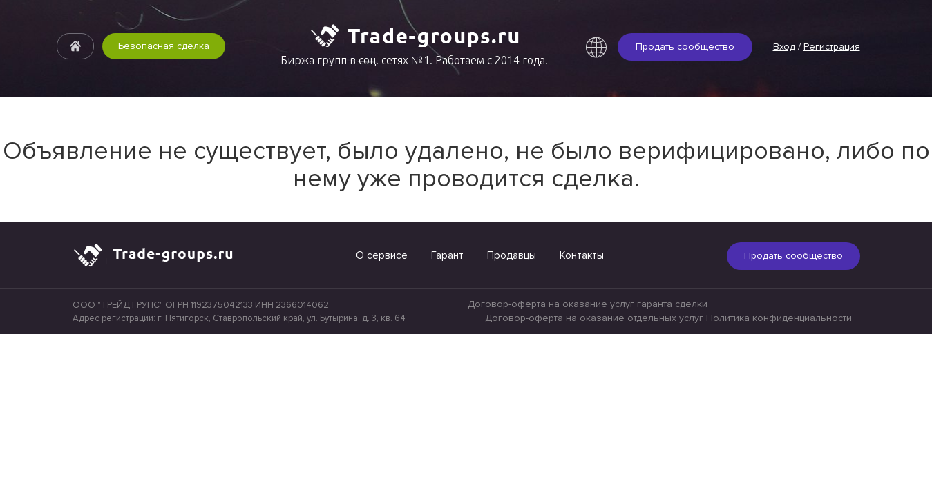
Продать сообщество (685, 46)
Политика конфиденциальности (779, 318)
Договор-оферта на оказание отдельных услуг (594, 318)
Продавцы (511, 255)
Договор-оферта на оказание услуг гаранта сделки (587, 304)
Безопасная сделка (163, 46)
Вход (784, 46)
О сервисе (382, 255)
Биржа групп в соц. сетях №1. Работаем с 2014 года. (414, 60)
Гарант (447, 255)
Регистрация (831, 46)
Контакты (582, 255)
